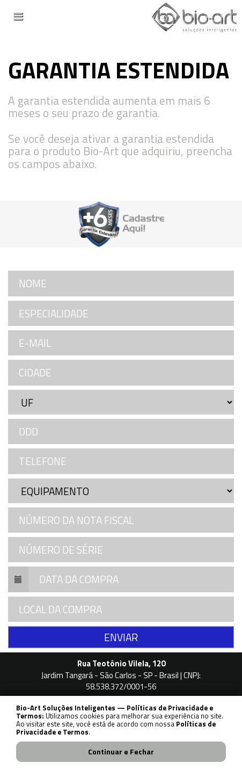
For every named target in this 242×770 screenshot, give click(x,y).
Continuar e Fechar (121, 751)
